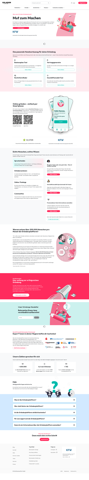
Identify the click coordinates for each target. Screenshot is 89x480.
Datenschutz (73, 471)
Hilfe (14, 452)
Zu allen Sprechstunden (53, 219)
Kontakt (14, 450)
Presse (14, 464)
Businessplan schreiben (21, 295)
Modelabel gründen (33, 461)
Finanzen (46, 7)
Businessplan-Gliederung (34, 458)
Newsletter (54, 452)
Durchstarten (37, 7)
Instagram (54, 449)
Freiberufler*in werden (34, 463)
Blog (14, 447)
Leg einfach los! (44, 439)
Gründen (27, 7)
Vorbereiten (17, 7)
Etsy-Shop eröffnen (33, 452)
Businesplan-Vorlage (33, 449)
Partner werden (16, 455)
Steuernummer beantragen (35, 455)
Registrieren (83, 2)
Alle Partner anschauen (19, 348)
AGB (61, 471)
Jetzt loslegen (20, 28)
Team (14, 458)
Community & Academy (58, 7)
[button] (73, 3)
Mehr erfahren (28, 69)
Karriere (14, 461)
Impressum (66, 471)
